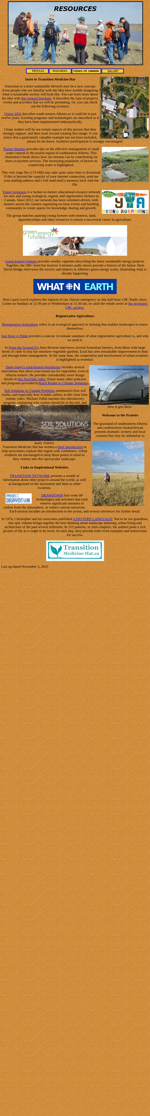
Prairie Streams (14, 149)
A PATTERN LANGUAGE (92, 519)
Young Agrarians (14, 192)
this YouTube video (32, 379)
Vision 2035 (12, 114)
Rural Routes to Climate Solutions (63, 383)
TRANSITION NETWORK (30, 476)
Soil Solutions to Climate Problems (29, 390)
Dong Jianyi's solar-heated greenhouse (33, 367)
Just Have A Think (14, 336)
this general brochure (36, 98)
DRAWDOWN (52, 495)
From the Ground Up (24, 347)
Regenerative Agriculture (20, 324)
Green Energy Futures (21, 261)
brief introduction (70, 447)
